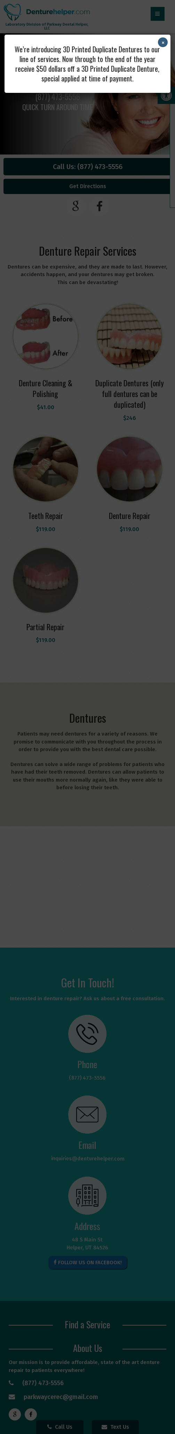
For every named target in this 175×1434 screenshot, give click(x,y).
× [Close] (163, 42)
